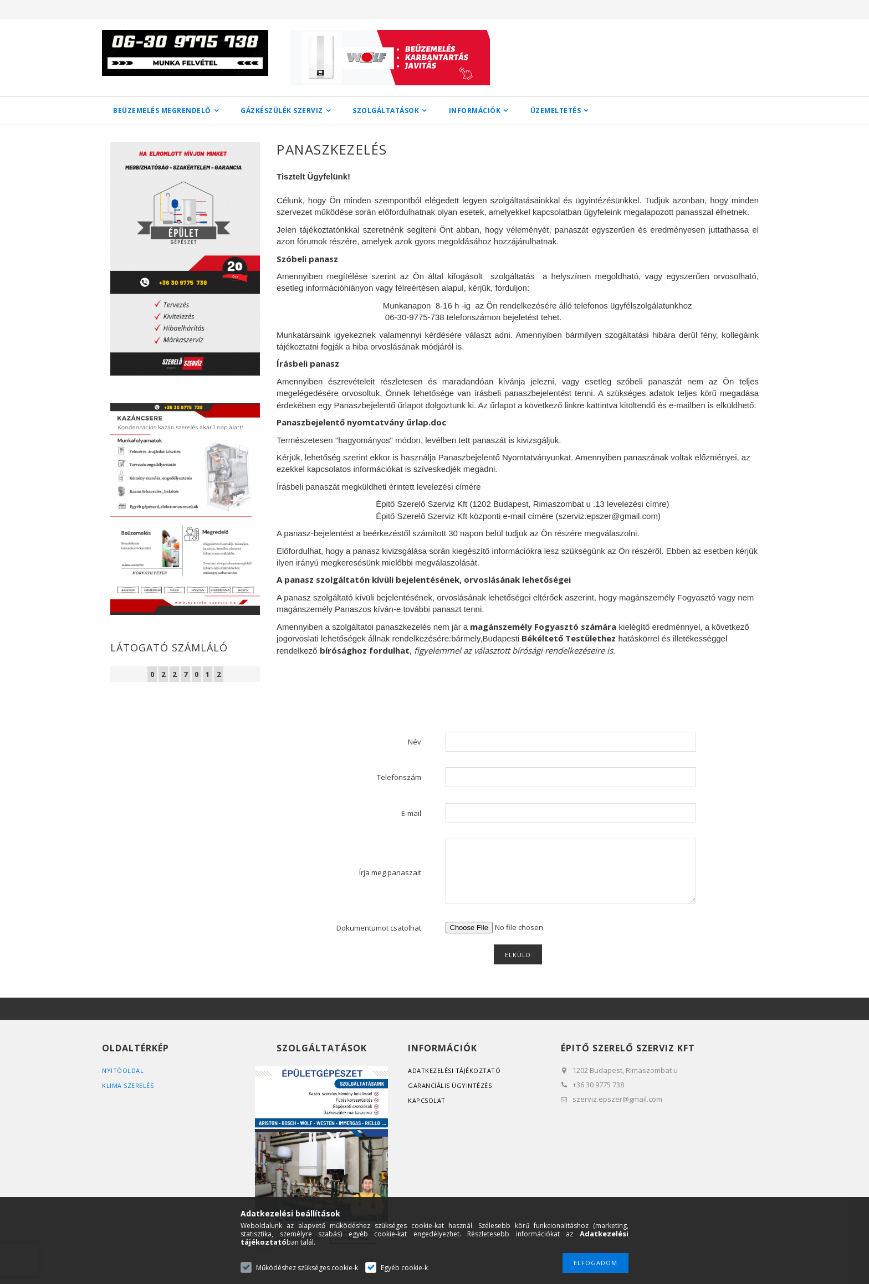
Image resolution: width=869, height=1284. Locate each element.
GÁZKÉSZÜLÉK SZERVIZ (282, 110)
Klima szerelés (128, 1085)
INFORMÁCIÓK (475, 110)
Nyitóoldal (123, 1070)
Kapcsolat (427, 1100)
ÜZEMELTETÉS (555, 110)
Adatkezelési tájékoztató (454, 1070)
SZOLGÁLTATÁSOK (385, 110)
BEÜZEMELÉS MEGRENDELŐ (162, 110)
